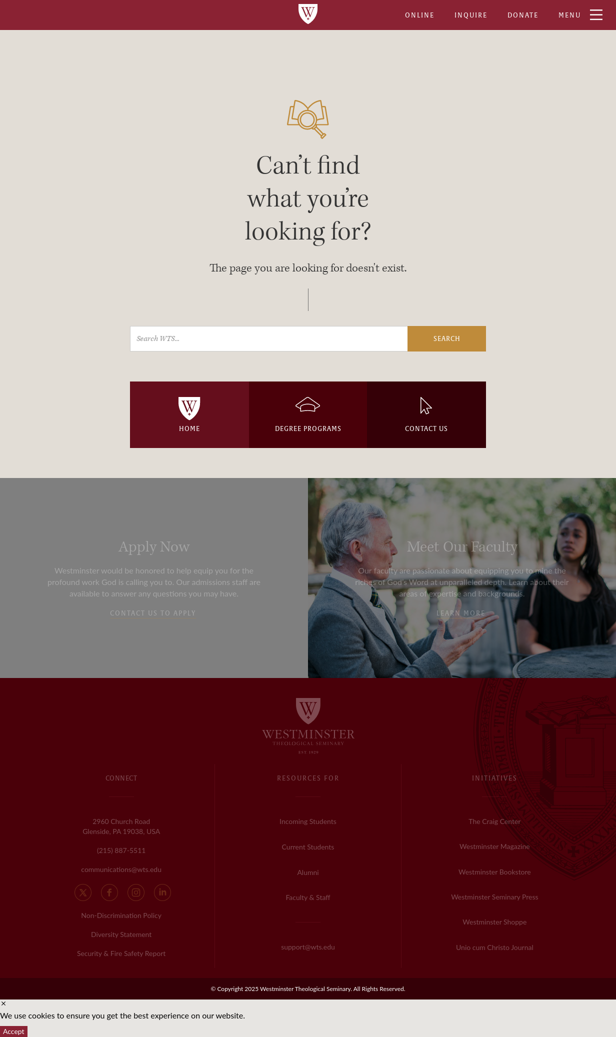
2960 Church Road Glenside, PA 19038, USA (121, 826)
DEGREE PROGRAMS (308, 428)
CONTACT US (426, 428)
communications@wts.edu (121, 869)
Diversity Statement (121, 934)
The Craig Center (494, 821)
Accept (13, 1031)
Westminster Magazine (495, 846)
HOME (189, 428)
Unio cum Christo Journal (495, 947)
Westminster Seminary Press (494, 896)
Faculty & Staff (308, 897)
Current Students (308, 846)
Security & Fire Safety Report (121, 953)
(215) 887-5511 (121, 850)
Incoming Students (308, 821)
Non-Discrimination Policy (121, 915)
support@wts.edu (308, 946)
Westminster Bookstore (494, 872)
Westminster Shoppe (494, 922)
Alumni (307, 872)
